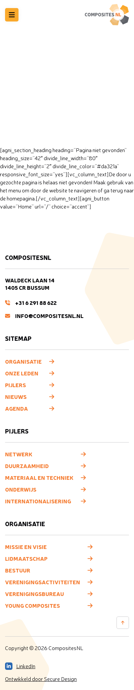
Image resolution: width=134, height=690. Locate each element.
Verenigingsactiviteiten (42, 582)
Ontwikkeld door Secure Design (41, 679)
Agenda (16, 408)
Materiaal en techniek (39, 477)
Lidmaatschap (26, 558)
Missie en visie (26, 546)
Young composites (32, 605)
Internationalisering (38, 501)
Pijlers (15, 384)
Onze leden (21, 373)
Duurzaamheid (27, 465)
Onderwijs (20, 489)
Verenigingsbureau (34, 593)
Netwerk (18, 454)
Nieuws (16, 396)
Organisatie (23, 361)
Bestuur (17, 570)
